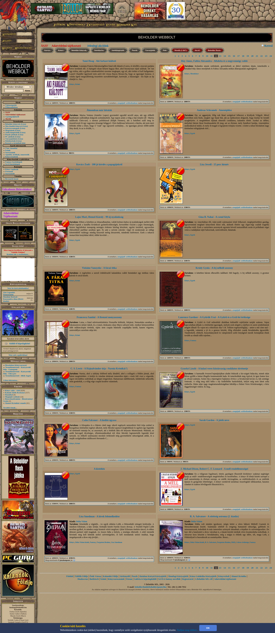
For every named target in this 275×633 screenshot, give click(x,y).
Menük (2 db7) (180, 50)
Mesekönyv (194, 74)
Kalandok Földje (110, 576)
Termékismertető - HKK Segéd (18, 376)
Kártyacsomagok (12, 128)
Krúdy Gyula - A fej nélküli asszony (214, 268)
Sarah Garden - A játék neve (214, 420)
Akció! (197, 50)
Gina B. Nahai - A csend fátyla (214, 217)
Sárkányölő (125, 576)
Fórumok (9, 171)
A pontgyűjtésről (12, 117)
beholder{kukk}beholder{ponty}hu (150, 587)
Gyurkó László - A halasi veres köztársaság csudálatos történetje (214, 368)
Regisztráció (187, 579)
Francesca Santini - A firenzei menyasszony (99, 317)
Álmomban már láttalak (99, 110)
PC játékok (10, 137)
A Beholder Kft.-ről (203, 579)
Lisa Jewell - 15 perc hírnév (214, 164)
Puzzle (135, 50)
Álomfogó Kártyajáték (178, 576)
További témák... (10, 408)
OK (208, 628)
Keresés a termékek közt (15, 143)
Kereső (268, 45)
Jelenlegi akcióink (97, 45)
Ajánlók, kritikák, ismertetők (17, 155)
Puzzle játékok (11, 134)
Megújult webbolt (12, 397)
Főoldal (69, 576)
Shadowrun (83, 579)
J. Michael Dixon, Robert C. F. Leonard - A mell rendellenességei (214, 469)
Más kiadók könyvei (13, 126)
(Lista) (23, 124)
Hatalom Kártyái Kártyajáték (152, 576)
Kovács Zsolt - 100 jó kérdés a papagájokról (99, 164)
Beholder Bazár (214, 50)
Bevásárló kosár (11, 179)
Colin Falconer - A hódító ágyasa (99, 420)
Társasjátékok (11, 139)
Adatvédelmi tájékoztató (66, 45)
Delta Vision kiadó (82, 542)
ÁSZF (44, 45)
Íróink (8, 150)
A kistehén (99, 469)
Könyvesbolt (223, 576)
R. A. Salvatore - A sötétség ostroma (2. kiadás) (214, 516)
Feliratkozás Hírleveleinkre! (17, 189)
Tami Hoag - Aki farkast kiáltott (99, 61)
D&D (233, 542)
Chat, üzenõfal (11, 148)
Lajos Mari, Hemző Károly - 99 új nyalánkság (99, 217)
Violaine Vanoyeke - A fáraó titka (99, 268)
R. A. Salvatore (210, 542)
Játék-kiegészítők (12, 132)
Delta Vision (81, 521)
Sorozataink (10, 152)
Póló (165, 50)
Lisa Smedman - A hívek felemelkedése (99, 516)
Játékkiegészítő (118, 50)
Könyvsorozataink (116, 579)
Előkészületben (11, 107)
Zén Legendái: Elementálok (9, 293)
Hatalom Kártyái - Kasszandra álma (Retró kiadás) (13, 299)
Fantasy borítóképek (13, 162)
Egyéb (77, 133)
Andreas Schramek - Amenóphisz (214, 110)
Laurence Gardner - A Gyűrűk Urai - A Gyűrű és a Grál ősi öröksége (214, 317)
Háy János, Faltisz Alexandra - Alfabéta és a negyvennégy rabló (214, 61)
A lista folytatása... (10, 380)
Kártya (47, 50)
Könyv (61, 50)
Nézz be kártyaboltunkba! (18, 288)
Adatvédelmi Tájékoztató (10, 215)
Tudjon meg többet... (188, 630)
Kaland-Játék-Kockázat (15, 392)
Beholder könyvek (12, 124)
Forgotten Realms (103, 542)
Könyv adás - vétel (12, 390)
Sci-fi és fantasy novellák (169, 579)
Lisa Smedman (116, 542)
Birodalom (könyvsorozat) (16, 365)
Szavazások (10, 173)
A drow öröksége (242, 542)
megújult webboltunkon (128, 103)
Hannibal (9, 395)
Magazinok (10, 130)
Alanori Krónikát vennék (15, 403)
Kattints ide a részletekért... (18, 254)
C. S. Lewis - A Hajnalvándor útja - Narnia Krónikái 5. (99, 368)
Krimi (77, 84)
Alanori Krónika (238, 576)
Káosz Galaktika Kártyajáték (203, 576)
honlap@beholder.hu (18, 607)
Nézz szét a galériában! (18, 355)
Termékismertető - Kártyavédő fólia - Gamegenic (17, 368)
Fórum (129, 579)
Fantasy (193, 340)
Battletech (94, 579)
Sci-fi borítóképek (12, 164)
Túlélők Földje (81, 576)
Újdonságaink (11, 105)
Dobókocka (99, 50)
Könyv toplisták (11, 169)
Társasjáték (150, 50)
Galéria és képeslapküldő (145, 579)
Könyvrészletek (11, 157)
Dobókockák (10, 141)
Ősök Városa (95, 576)
